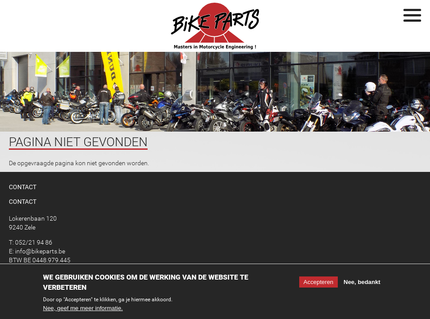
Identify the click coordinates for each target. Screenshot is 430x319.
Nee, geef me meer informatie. (83, 309)
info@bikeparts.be (40, 251)
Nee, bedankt (362, 283)
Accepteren (318, 283)
